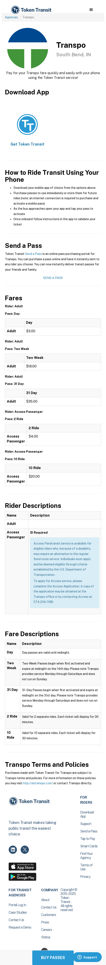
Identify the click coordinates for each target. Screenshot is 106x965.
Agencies (11, 17)
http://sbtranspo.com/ (38, 783)
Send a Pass (33, 254)
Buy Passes (53, 957)
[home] (31, 10)
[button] (91, 9)
